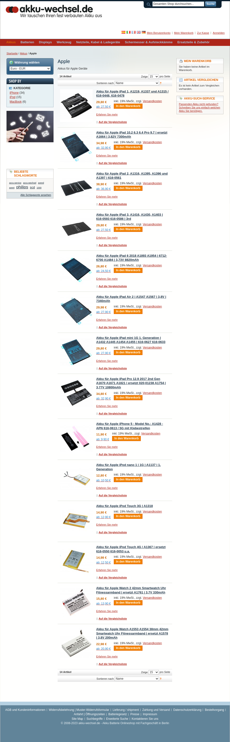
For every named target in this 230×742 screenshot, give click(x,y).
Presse (134, 714)
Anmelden (219, 32)
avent (11, 187)
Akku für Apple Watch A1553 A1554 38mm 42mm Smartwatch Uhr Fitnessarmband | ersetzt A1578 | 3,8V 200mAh (132, 633)
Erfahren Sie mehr (107, 114)
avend (41, 183)
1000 (39, 187)
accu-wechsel (29, 183)
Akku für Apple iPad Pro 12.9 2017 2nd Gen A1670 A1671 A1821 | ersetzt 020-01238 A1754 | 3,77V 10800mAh (131, 383)
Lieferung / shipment (126, 710)
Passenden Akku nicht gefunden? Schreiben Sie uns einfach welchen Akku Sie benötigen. (199, 107)
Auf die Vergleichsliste (113, 122)
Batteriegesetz (117, 714)
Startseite (12, 53)
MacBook (16, 101)
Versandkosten (152, 101)
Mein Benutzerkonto (158, 32)
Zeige (144, 76)
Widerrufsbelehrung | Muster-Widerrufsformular (79, 710)
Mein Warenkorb (183, 32)
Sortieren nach (105, 83)
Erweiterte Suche (117, 719)
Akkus (23, 53)
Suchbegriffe (95, 719)
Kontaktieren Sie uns (145, 719)
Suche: (149, 4)
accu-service (15, 183)
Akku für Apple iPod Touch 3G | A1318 (124, 506)
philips (22, 187)
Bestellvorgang (214, 710)
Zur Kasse (203, 32)
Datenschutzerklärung (187, 710)
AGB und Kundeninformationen (25, 710)
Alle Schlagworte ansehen (35, 194)
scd (32, 187)
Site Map (77, 719)
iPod (12, 97)
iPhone (14, 92)
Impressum (150, 714)
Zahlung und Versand (156, 710)
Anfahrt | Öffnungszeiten (89, 714)
